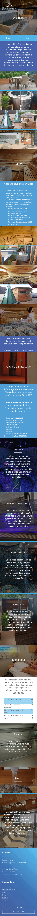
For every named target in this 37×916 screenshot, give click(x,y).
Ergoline (20, 744)
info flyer (15, 436)
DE (21, 907)
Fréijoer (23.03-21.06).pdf (15, 350)
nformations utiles (9, 890)
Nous (4, 895)
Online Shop (18, 911)
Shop (4, 892)
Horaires (5, 897)
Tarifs (4, 900)
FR (17, 907)
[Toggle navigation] (33, 6)
